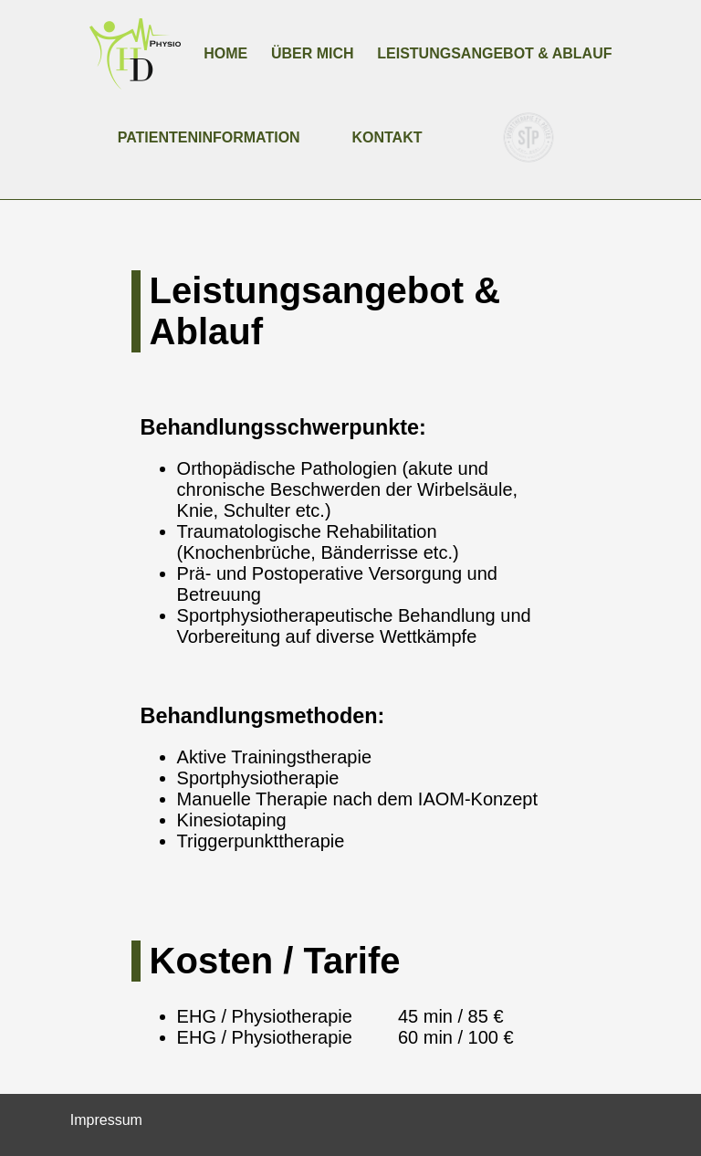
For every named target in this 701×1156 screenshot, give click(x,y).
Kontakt (386, 137)
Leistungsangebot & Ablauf (494, 53)
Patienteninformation (209, 137)
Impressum (106, 1120)
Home (225, 53)
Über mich (312, 53)
